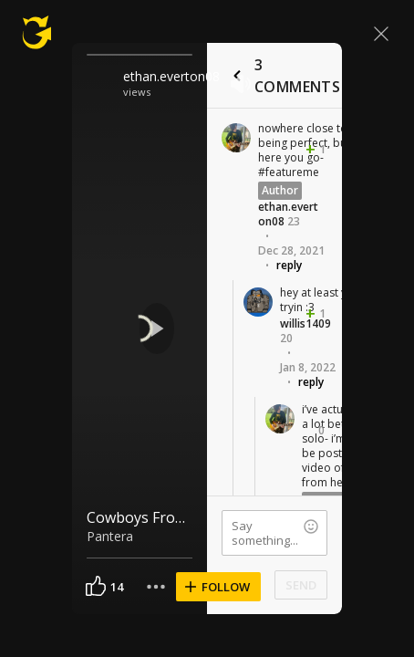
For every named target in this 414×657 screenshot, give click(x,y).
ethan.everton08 (171, 76)
